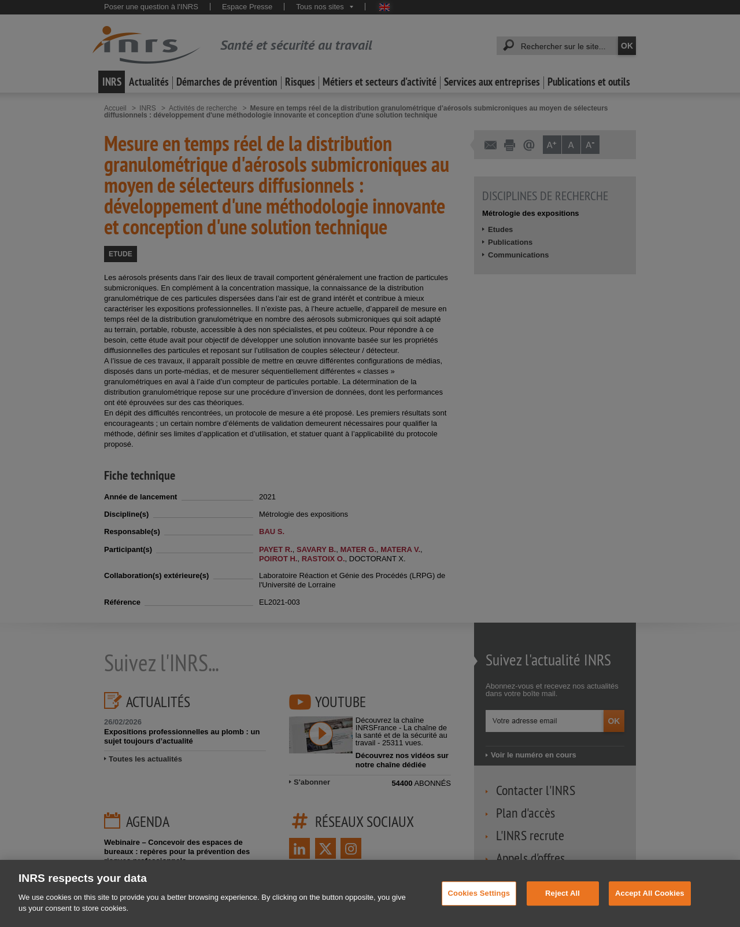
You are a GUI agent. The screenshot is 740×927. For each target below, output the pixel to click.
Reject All (562, 905)
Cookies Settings (479, 905)
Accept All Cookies (649, 905)
